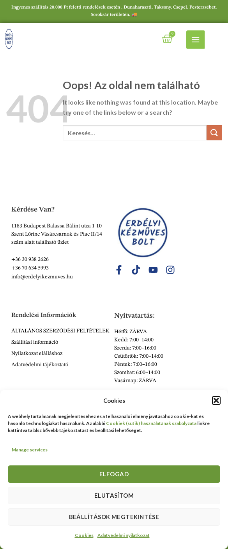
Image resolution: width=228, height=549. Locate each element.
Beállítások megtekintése (114, 516)
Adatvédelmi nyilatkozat (123, 535)
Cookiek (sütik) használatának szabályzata (151, 423)
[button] (216, 400)
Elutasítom (114, 495)
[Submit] (214, 132)
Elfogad (114, 473)
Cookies (84, 535)
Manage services (30, 450)
